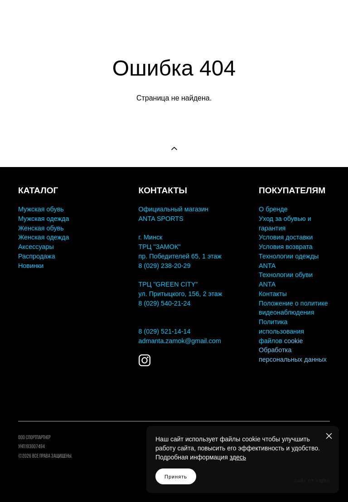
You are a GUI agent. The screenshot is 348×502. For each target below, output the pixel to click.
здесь (238, 457)
